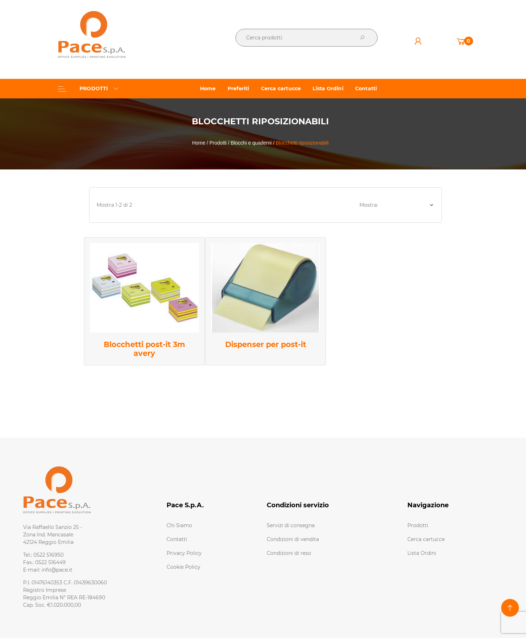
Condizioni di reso (289, 553)
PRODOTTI (88, 88)
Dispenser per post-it (265, 344)
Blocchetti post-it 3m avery (144, 349)
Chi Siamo (179, 525)
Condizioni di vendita (293, 539)
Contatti (177, 539)
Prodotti (417, 525)
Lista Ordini (421, 553)
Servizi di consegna (291, 525)
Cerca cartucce (426, 539)
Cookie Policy (183, 567)
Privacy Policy (184, 553)
